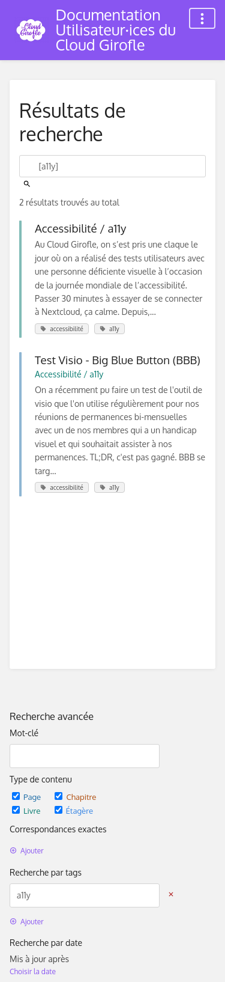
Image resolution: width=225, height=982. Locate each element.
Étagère (74, 810)
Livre (27, 810)
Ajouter (27, 850)
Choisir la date (33, 971)
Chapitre (75, 796)
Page (27, 796)
